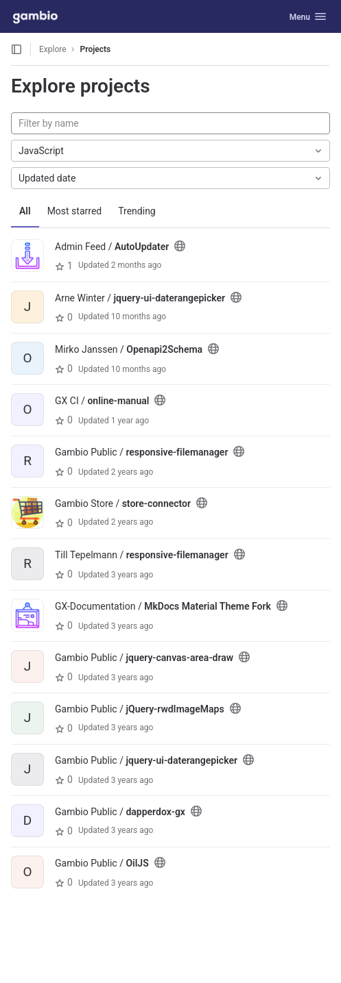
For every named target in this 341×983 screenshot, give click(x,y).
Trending (137, 211)
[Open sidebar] (16, 49)
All (25, 211)
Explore (53, 49)
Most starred (74, 211)
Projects (95, 49)
